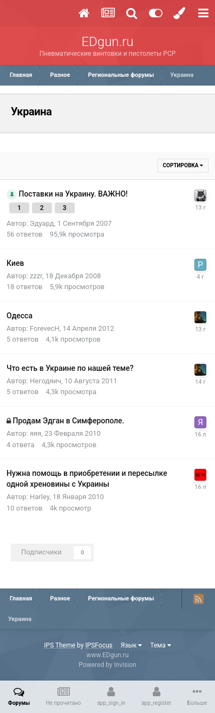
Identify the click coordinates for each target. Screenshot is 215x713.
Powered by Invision (107, 665)
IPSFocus (98, 645)
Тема (160, 645)
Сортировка (183, 165)
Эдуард (42, 223)
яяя (35, 433)
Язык (131, 645)
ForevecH (45, 328)
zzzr (36, 276)
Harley (39, 497)
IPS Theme (59, 645)
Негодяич (45, 381)
